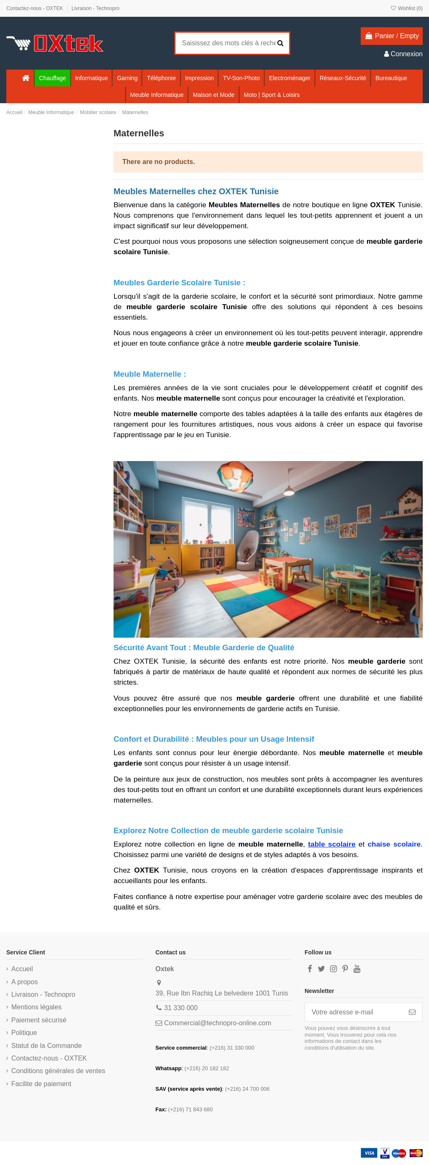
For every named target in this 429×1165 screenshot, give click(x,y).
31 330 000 (181, 1007)
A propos (24, 981)
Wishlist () (406, 8)
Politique (24, 1032)
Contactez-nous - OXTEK (35, 8)
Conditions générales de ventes (58, 1070)
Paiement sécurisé (39, 1020)
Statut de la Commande (46, 1045)
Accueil (22, 968)
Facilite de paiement (41, 1083)
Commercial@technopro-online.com (217, 1023)
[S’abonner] (412, 1012)
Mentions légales (36, 1007)
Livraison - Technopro (96, 8)
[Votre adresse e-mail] (353, 1012)
